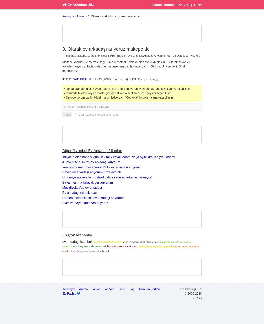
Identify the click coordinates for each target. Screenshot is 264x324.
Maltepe (81, 55)
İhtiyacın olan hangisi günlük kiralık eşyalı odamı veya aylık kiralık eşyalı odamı (118, 157)
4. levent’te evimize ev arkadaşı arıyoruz (91, 162)
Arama (156, 5)
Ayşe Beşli (80, 78)
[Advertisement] (132, 33)
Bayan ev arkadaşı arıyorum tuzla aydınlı (91, 172)
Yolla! (67, 114)
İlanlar (169, 5)
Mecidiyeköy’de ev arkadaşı (82, 187)
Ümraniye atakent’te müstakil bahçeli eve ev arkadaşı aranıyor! (107, 177)
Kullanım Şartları (149, 289)
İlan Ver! (183, 5)
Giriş (198, 5)
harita (111, 55)
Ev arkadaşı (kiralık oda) (79, 193)
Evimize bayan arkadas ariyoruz (85, 203)
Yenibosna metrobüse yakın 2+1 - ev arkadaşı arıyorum (102, 167)
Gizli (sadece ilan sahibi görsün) (96, 114)
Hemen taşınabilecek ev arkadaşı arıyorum (93, 198)
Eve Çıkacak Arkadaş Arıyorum (146, 55)
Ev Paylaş (71, 293)
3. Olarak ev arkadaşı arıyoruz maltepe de (114, 16)
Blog (131, 289)
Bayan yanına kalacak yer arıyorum (87, 182)
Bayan (121, 55)
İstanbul (70, 55)
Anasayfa (68, 16)
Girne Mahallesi (97, 55)
